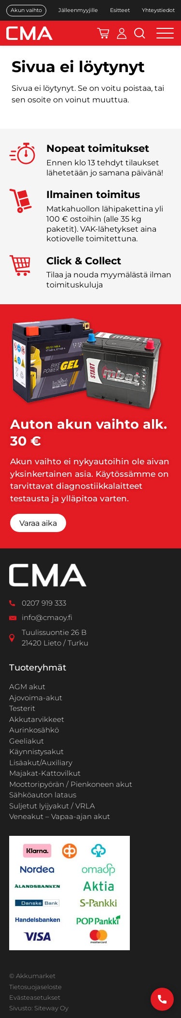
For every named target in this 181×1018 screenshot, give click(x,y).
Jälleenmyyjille (78, 10)
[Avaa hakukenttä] (139, 33)
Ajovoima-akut (35, 697)
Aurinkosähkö (34, 729)
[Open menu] (165, 33)
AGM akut (27, 686)
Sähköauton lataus (42, 794)
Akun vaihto (26, 10)
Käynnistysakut (36, 751)
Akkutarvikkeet (36, 719)
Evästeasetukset (34, 997)
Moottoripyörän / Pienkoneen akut (70, 784)
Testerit (22, 708)
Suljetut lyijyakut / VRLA (52, 805)
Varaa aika (38, 523)
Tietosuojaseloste (35, 987)
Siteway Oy (51, 1008)
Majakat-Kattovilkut (45, 773)
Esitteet (120, 10)
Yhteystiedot (158, 10)
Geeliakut (26, 740)
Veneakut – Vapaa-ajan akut (59, 816)
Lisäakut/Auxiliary (40, 762)
